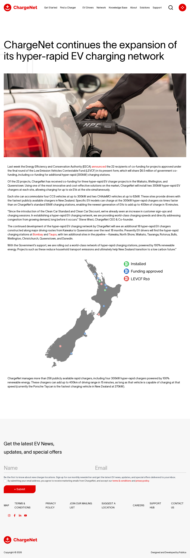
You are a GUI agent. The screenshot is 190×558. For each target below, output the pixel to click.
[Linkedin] (20, 515)
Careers (138, 505)
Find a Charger (68, 7)
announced (99, 166)
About (133, 7)
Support (157, 7)
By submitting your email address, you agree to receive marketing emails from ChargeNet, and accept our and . (76, 481)
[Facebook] (14, 515)
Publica (182, 552)
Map (6, 505)
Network (101, 7)
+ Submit (19, 489)
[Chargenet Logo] (22, 7)
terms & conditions (121, 481)
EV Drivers (88, 7)
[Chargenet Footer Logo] (20, 542)
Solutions (145, 7)
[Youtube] (25, 515)
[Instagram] (9, 515)
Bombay (38, 234)
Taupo (53, 234)
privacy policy (142, 481)
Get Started (50, 7)
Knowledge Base (118, 7)
